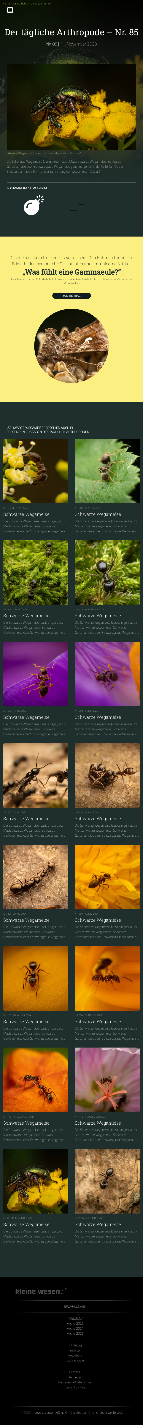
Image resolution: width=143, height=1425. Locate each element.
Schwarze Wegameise (19, 153)
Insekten (75, 1350)
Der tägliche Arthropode (27, 3)
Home (6, 3)
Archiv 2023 (75, 1323)
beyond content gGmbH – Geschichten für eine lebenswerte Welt (78, 1412)
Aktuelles (75, 1377)
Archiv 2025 (75, 1333)
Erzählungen (75, 1306)
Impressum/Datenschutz (75, 1382)
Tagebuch (75, 1318)
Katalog (75, 1345)
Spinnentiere (75, 1360)
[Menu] (10, 10)
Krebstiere (75, 1355)
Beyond (75, 1372)
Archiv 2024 (75, 1328)
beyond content (75, 1387)
